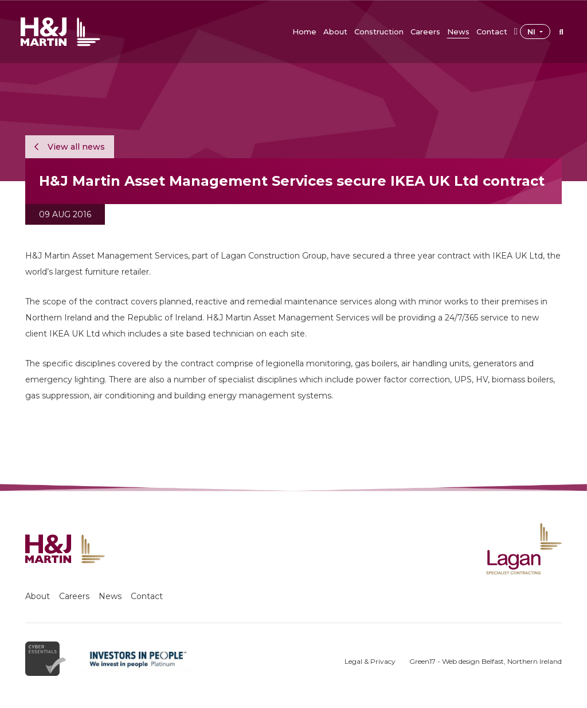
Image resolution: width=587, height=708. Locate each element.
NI (532, 31)
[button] (335, 31)
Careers (74, 596)
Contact (147, 596)
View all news (69, 147)
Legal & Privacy (370, 661)
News (110, 596)
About (37, 596)
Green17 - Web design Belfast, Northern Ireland (485, 661)
